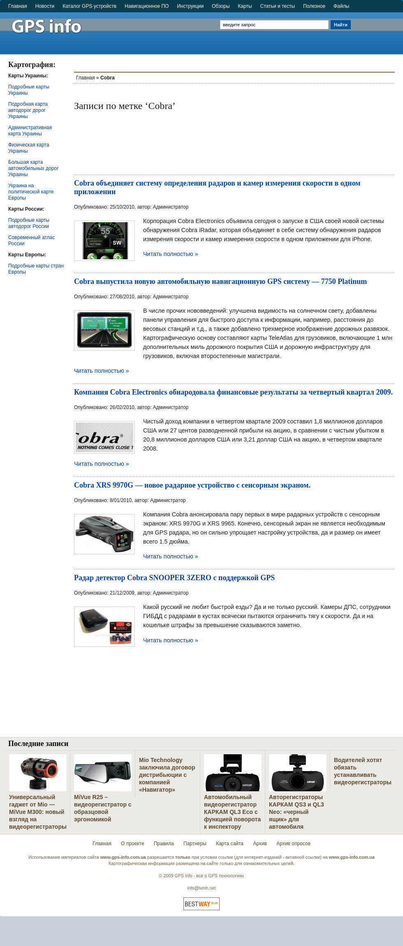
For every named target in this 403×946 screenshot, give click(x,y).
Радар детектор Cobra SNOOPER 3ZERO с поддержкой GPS (174, 578)
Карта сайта (229, 843)
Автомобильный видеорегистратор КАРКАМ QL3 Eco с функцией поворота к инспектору (232, 812)
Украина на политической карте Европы (30, 192)
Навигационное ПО (147, 6)
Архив (260, 843)
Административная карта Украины (30, 131)
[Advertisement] (377, 29)
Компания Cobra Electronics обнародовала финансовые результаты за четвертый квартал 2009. (233, 392)
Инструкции (190, 6)
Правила (164, 843)
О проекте (132, 843)
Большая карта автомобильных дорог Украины (33, 168)
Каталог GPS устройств (89, 6)
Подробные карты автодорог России (28, 223)
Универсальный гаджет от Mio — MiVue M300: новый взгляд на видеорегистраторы (38, 812)
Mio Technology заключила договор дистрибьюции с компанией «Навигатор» (167, 775)
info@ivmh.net (201, 888)
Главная (17, 6)
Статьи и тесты (277, 6)
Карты (245, 6)
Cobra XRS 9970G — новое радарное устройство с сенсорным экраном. (192, 485)
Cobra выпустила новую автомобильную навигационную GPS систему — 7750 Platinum (220, 281)
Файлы (341, 6)
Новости (44, 6)
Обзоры (220, 6)
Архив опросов (293, 843)
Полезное (314, 6)
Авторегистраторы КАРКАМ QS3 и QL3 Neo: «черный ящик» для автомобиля (296, 812)
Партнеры (194, 843)
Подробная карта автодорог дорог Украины (28, 110)
